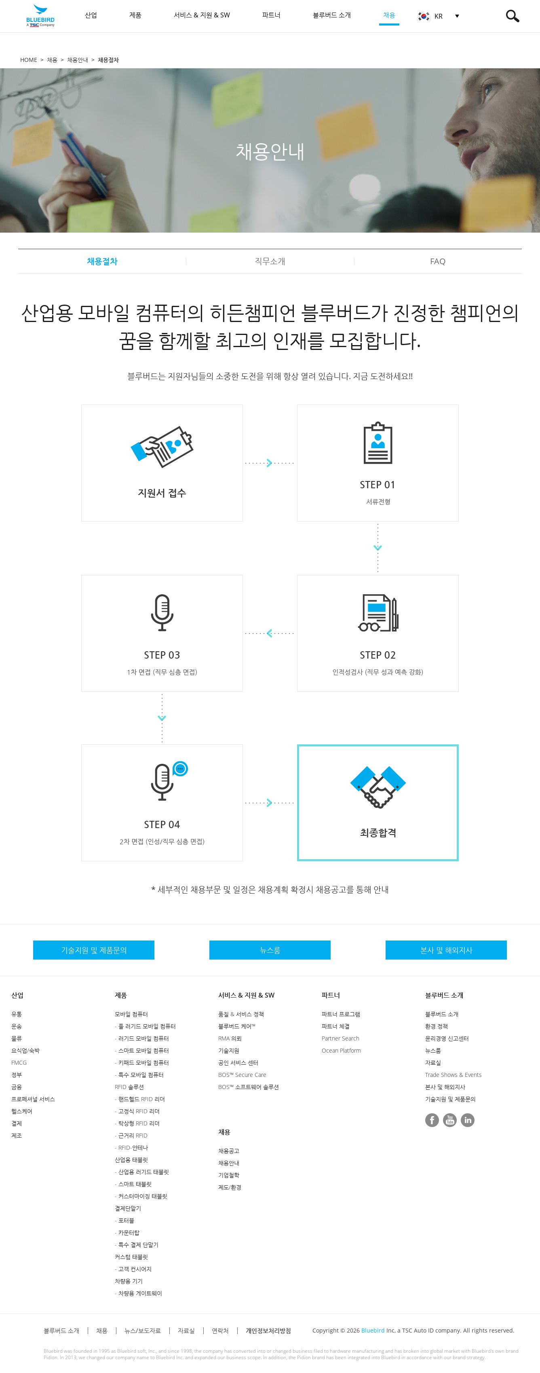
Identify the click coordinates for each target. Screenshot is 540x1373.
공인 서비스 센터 (238, 1062)
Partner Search (340, 1038)
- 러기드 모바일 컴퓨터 (142, 1038)
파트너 (331, 995)
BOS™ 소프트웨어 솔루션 (248, 1087)
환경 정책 (436, 1026)
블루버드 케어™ (236, 1026)
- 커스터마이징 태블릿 (141, 1196)
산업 (17, 995)
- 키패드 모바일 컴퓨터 (142, 1062)
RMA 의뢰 (230, 1038)
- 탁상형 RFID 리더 (137, 1123)
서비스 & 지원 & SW (246, 995)
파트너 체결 (336, 1026)
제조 (16, 1135)
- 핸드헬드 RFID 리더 (140, 1099)
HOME (28, 60)
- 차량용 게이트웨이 (138, 1293)
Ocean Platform (341, 1050)
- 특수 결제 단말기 (136, 1244)
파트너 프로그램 (341, 1014)
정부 (16, 1074)
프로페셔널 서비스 (33, 1099)
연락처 (220, 1330)
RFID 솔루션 (129, 1087)
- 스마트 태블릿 (133, 1184)
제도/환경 (229, 1187)
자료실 (433, 1062)
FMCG (19, 1062)
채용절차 (102, 261)
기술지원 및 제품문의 (450, 1099)
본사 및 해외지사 (445, 1087)
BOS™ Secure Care (242, 1074)
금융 (16, 1087)
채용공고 (228, 1151)
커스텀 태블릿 (131, 1257)
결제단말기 (128, 1208)
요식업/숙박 (25, 1050)
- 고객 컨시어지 (133, 1269)
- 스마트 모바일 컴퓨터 (142, 1050)
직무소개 (270, 261)
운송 (16, 1026)
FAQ (438, 261)
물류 (16, 1038)
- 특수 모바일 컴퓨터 (139, 1074)
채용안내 (77, 60)
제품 (121, 995)
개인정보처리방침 (268, 1330)
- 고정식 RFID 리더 (137, 1111)
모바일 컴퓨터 (131, 1014)
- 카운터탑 (127, 1232)
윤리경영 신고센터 (447, 1038)
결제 (16, 1123)
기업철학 (228, 1175)
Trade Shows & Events (453, 1074)
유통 (16, 1014)
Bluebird (373, 1330)
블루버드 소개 (444, 995)
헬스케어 (21, 1111)
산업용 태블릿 (131, 1159)
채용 (52, 60)
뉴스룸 (433, 1050)
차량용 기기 (129, 1281)
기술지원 (228, 1050)
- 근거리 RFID (131, 1135)
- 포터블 (124, 1220)
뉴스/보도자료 (142, 1330)
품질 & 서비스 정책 (241, 1014)
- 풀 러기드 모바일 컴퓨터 (145, 1026)
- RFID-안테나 (131, 1147)
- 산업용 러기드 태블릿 (142, 1172)
